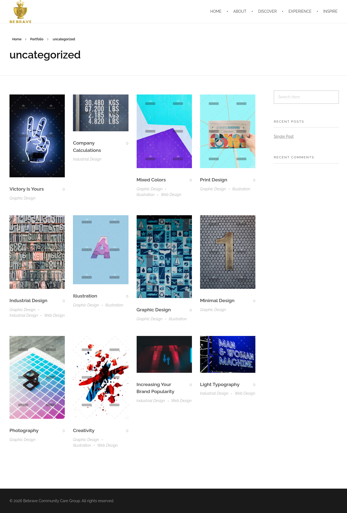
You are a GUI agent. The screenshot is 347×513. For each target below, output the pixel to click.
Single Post (284, 136)
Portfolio (36, 39)
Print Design (213, 179)
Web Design (171, 194)
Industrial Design (87, 159)
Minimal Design (217, 300)
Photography (23, 430)
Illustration (146, 194)
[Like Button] (59, 300)
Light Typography (220, 384)
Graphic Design (22, 198)
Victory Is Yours (26, 189)
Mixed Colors (151, 179)
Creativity (83, 430)
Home (16, 39)
